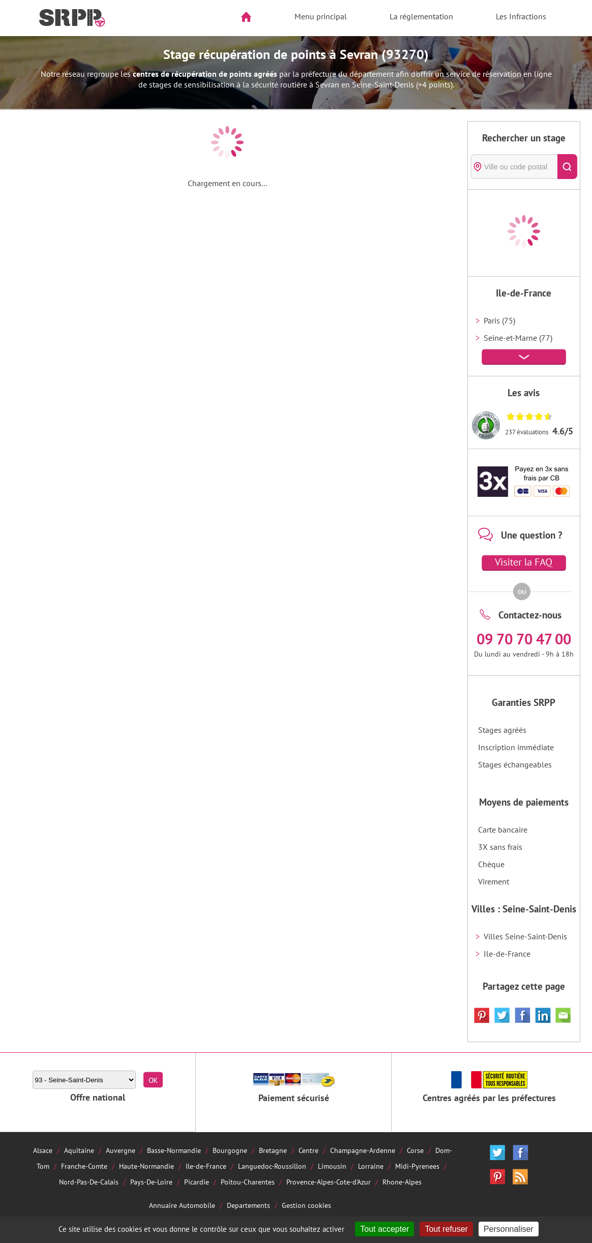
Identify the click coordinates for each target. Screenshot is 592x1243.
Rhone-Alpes (402, 1182)
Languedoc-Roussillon (272, 1166)
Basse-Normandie (174, 1150)
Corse (415, 1150)
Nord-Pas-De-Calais (89, 1182)
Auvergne (120, 1150)
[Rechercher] (567, 166)
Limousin (332, 1166)
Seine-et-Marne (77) (518, 338)
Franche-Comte (84, 1166)
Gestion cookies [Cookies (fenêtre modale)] (306, 1205)
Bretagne (273, 1150)
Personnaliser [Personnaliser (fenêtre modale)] (509, 1229)
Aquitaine (79, 1150)
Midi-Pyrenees (417, 1166)
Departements (248, 1205)
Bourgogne (230, 1150)
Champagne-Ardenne (362, 1150)
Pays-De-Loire (151, 1182)
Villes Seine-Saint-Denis (525, 936)
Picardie (196, 1182)
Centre (308, 1150)
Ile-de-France (507, 954)
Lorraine (370, 1166)
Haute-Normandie (146, 1166)
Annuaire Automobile (182, 1205)
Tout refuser (446, 1229)
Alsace (42, 1150)
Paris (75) (499, 320)
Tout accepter (384, 1229)
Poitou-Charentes (248, 1182)
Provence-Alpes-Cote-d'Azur (328, 1182)
